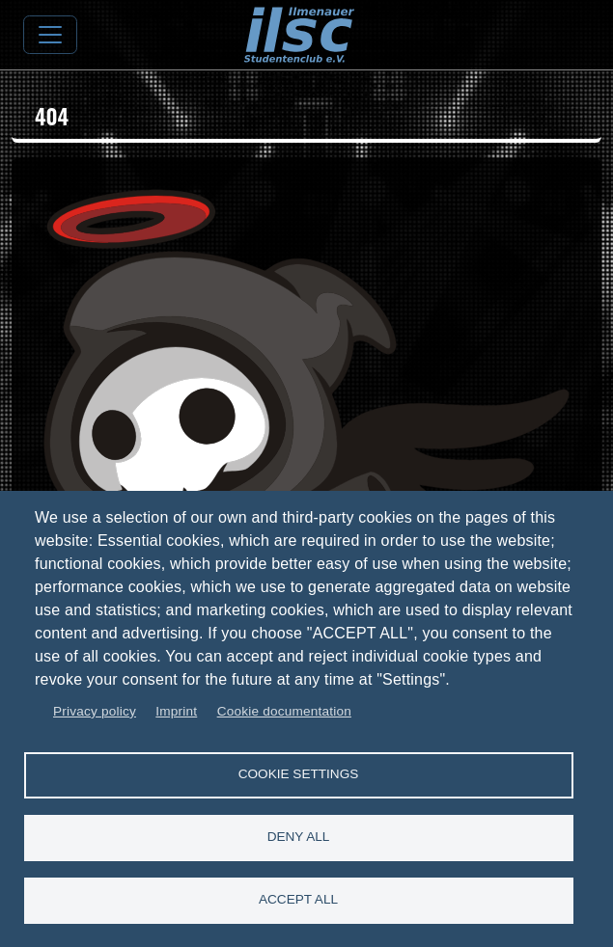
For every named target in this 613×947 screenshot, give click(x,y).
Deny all (298, 836)
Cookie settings (298, 774)
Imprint (176, 711)
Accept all (298, 899)
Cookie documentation (284, 711)
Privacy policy (94, 711)
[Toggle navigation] (50, 34)
